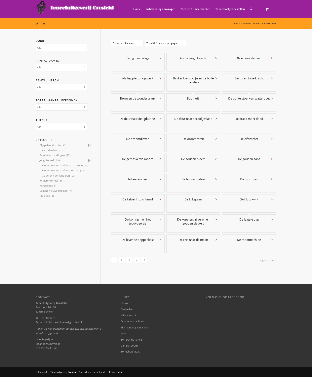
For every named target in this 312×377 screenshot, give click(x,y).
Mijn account (128, 315)
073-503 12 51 (48, 318)
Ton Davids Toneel (131, 339)
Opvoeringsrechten (132, 321)
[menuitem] (137, 9)
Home (124, 303)
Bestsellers (127, 309)
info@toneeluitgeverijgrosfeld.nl (63, 322)
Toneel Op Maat (130, 351)
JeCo (123, 333)
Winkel (41, 23)
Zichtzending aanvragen (135, 327)
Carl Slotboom (129, 345)
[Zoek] (251, 9)
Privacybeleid (116, 371)
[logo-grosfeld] (75, 9)
